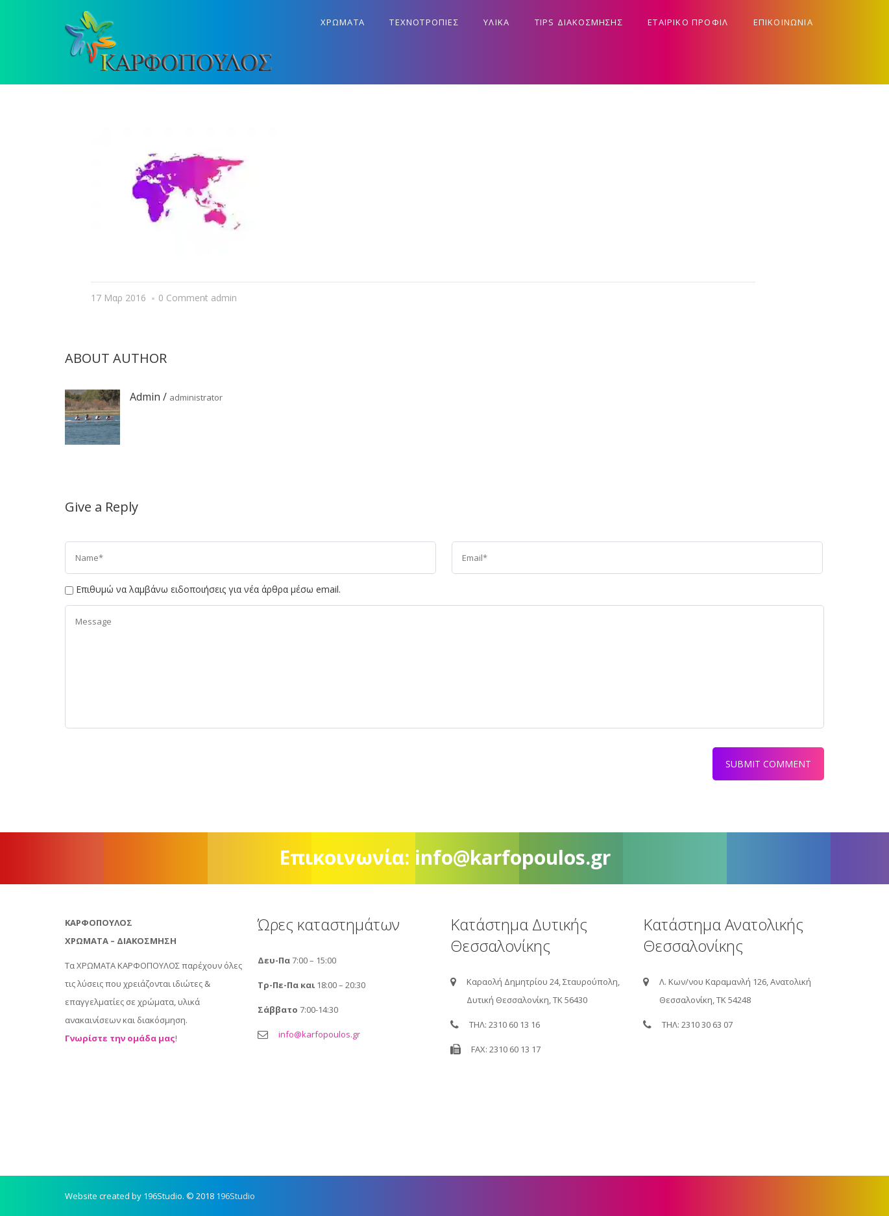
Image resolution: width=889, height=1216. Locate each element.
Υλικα (496, 22)
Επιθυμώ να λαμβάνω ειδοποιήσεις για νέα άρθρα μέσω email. (208, 589)
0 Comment (183, 298)
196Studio (235, 1196)
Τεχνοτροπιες (423, 22)
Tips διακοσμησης (579, 22)
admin (224, 298)
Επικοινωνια (783, 22)
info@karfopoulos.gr (319, 1034)
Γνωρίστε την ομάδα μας (120, 1038)
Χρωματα (343, 22)
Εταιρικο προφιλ (688, 22)
